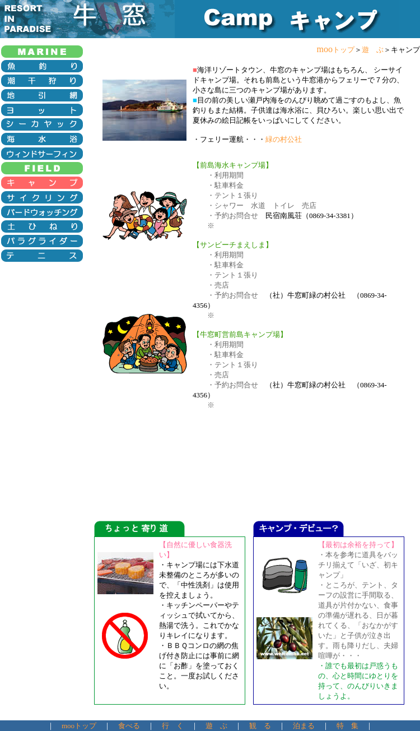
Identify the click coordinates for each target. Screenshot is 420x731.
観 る (260, 725)
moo (335, 49)
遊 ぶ (373, 49)
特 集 (347, 725)
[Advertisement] (43, 307)
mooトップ (79, 725)
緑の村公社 (283, 139)
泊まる (304, 725)
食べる (129, 725)
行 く (173, 725)
